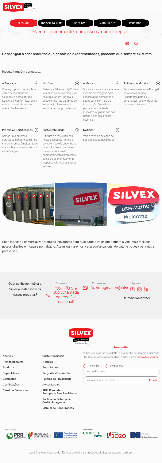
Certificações (11, 384)
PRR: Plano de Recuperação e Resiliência (59, 392)
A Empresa (9, 83)
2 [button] (82, 221)
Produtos (9, 367)
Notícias (88, 130)
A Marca (88, 83)
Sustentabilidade (54, 130)
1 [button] (79, 221)
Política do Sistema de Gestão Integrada (56, 401)
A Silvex (8, 356)
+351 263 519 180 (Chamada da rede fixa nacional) (66, 294)
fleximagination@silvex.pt (113, 287)
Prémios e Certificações (17, 130)
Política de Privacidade (57, 378)
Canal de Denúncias (15, 390)
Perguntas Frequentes (56, 373)
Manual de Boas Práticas (58, 408)
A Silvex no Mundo (136, 83)
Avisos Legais (51, 384)
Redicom (127, 452)
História (48, 83)
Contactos (9, 378)
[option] (81, 204)
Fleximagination (13, 361)
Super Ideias (11, 373)
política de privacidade (147, 357)
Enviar (153, 380)
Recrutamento (51, 367)
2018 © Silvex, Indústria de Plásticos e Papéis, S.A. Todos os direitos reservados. (76, 452)
